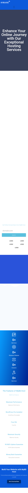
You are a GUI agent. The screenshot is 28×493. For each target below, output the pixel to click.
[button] (14, 7)
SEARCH (14, 235)
